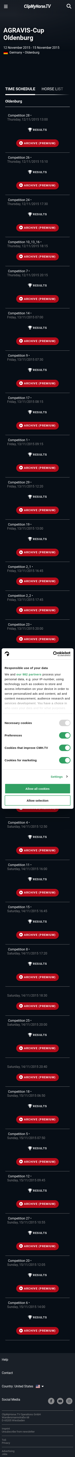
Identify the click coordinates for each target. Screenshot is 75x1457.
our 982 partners (29, 674)
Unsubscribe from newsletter (18, 1431)
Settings (57, 776)
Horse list (52, 88)
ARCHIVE (37, 143)
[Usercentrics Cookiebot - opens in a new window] (53, 653)
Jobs (4, 1454)
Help (5, 1360)
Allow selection (37, 800)
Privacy (6, 1442)
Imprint (6, 1428)
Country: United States (22, 1386)
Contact (7, 1373)
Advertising (8, 1451)
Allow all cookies (37, 788)
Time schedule (20, 88)
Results (37, 130)
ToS (4, 1439)
